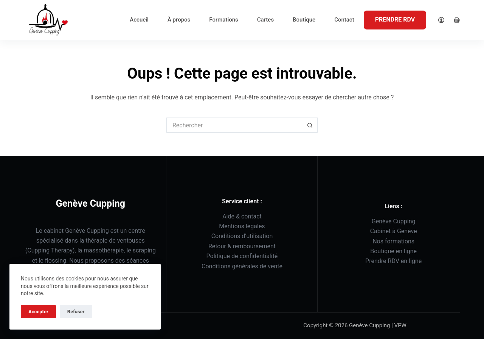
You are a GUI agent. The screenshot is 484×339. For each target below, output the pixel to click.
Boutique (304, 19)
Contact (344, 19)
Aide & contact (242, 216)
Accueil (139, 19)
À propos (179, 19)
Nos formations (393, 241)
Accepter (38, 311)
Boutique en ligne (393, 251)
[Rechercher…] (234, 125)
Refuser (76, 311)
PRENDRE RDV (395, 19)
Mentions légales (242, 226)
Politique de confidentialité (242, 256)
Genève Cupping (394, 221)
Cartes (265, 19)
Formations (223, 19)
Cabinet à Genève (393, 231)
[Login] (441, 20)
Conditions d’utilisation (242, 236)
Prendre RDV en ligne (393, 261)
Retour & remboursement (242, 246)
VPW (401, 325)
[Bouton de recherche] (310, 125)
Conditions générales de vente (242, 266)
